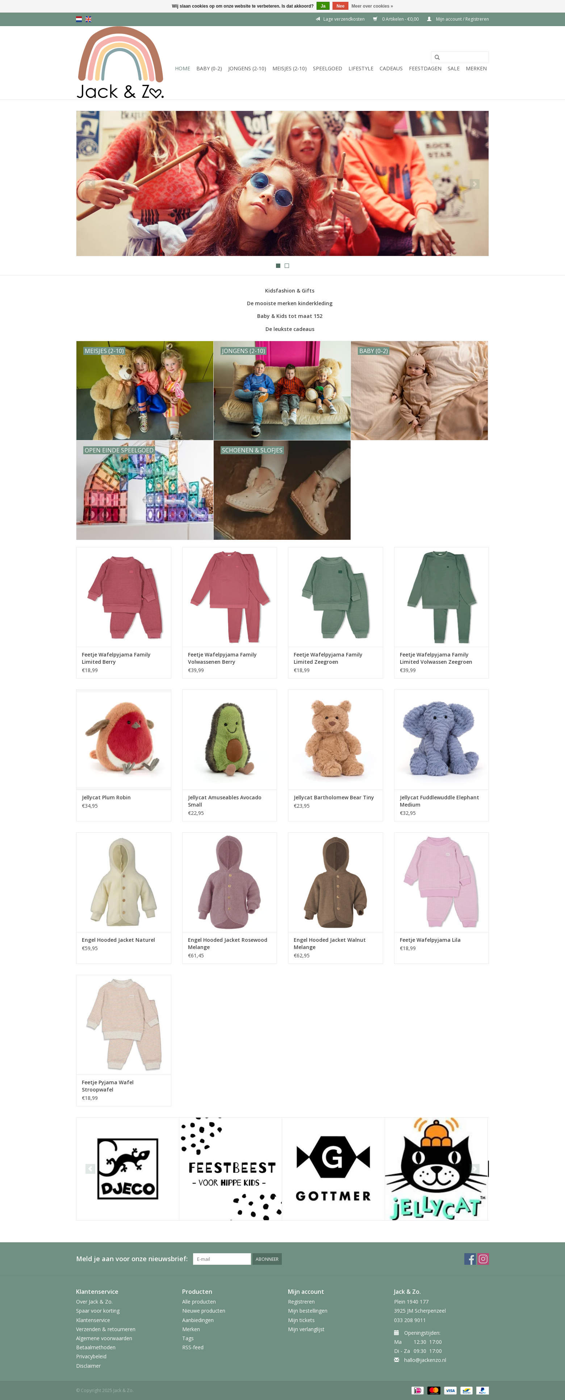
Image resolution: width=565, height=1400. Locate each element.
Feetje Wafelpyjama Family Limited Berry (116, 658)
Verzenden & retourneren (105, 1329)
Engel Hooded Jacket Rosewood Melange (227, 943)
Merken (476, 68)
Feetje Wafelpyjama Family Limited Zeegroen (328, 658)
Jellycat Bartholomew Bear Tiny (334, 797)
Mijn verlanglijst (306, 1329)
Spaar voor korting (98, 1310)
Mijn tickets (301, 1320)
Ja (323, 6)
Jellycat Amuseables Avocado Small (224, 801)
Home (182, 68)
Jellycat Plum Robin (106, 797)
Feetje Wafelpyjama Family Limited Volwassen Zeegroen (436, 658)
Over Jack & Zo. (94, 1301)
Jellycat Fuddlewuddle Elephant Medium (439, 801)
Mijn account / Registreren (458, 19)
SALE (454, 68)
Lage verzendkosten (340, 19)
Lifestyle (360, 68)
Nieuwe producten (203, 1310)
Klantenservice (93, 1320)
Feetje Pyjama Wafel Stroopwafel (108, 1086)
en (88, 19)
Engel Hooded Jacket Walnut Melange (330, 943)
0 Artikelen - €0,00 (396, 19)
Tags (188, 1338)
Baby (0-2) (209, 68)
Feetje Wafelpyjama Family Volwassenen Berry (222, 658)
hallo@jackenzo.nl (425, 1359)
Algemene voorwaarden (104, 1338)
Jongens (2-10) (247, 68)
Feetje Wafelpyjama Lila (430, 939)
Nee (340, 6)
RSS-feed (193, 1347)
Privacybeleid (91, 1356)
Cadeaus (391, 68)
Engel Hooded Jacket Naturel (118, 939)
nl (79, 19)
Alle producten (199, 1301)
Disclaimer (88, 1365)
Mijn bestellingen (307, 1310)
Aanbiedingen (198, 1320)
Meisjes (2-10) (289, 68)
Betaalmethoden (96, 1347)
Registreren (301, 1301)
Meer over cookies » (372, 6)
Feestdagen (425, 68)
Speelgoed (327, 68)
